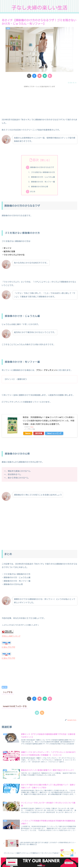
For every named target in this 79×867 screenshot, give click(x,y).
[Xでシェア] (29, 76)
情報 (4, 687)
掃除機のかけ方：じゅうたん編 (43, 177)
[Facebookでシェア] (34, 76)
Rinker (32, 426)
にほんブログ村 (8, 647)
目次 (36, 160)
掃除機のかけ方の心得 (39, 186)
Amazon (27, 433)
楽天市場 (38, 433)
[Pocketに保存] (39, 76)
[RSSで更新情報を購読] (42, 713)
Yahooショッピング (54, 433)
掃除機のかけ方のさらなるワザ (42, 167)
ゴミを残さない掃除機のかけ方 (43, 172)
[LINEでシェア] (45, 76)
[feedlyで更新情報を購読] (37, 713)
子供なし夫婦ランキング (11, 636)
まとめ (32, 191)
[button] (50, 76)
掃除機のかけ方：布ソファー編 (43, 182)
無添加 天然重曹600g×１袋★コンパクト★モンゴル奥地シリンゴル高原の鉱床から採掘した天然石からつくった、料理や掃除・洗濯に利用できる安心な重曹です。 (48, 420)
